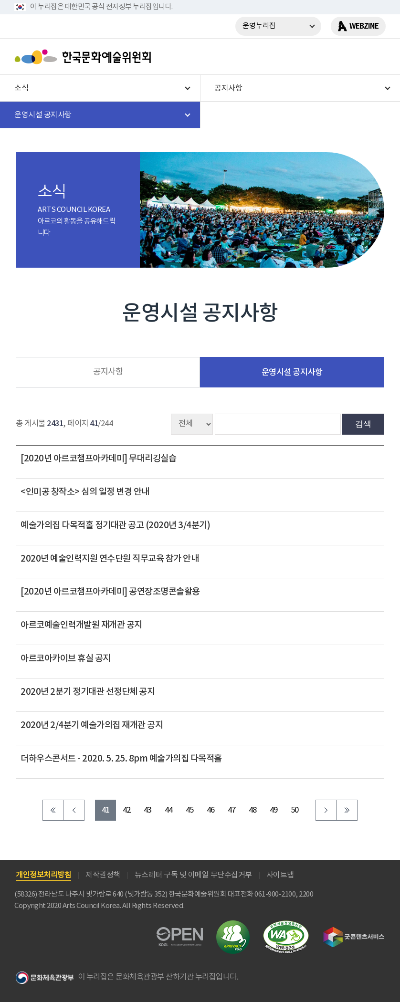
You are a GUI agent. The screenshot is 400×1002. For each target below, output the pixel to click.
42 (127, 810)
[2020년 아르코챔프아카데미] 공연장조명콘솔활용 (110, 591)
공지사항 (108, 372)
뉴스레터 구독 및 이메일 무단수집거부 (193, 875)
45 (190, 810)
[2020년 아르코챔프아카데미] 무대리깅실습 (98, 458)
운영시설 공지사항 (292, 372)
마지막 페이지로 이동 (347, 810)
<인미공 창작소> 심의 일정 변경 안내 (85, 492)
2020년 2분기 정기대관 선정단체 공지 (88, 692)
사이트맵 (280, 875)
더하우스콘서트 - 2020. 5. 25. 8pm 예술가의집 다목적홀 (121, 758)
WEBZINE (364, 26)
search (349, 56)
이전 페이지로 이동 (73, 810)
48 (253, 810)
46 (211, 810)
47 (232, 810)
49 (274, 810)
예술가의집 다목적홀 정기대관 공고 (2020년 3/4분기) (115, 525)
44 (169, 810)
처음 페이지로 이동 (52, 810)
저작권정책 (102, 875)
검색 (363, 423)
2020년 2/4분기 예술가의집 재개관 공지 (92, 725)
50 (295, 810)
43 (148, 810)
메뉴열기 (374, 56)
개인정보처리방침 (43, 875)
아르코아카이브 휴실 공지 (66, 658)
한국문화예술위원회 (85, 56)
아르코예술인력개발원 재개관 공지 (81, 625)
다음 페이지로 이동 (326, 810)
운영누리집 (259, 26)
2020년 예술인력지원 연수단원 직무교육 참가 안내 (110, 558)
